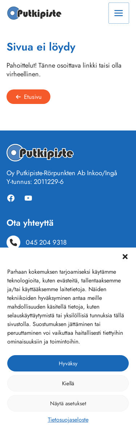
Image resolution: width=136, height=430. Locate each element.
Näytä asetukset (68, 403)
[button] (125, 256)
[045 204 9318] (37, 242)
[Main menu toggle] (119, 13)
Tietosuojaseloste (68, 419)
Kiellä (68, 383)
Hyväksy (68, 363)
